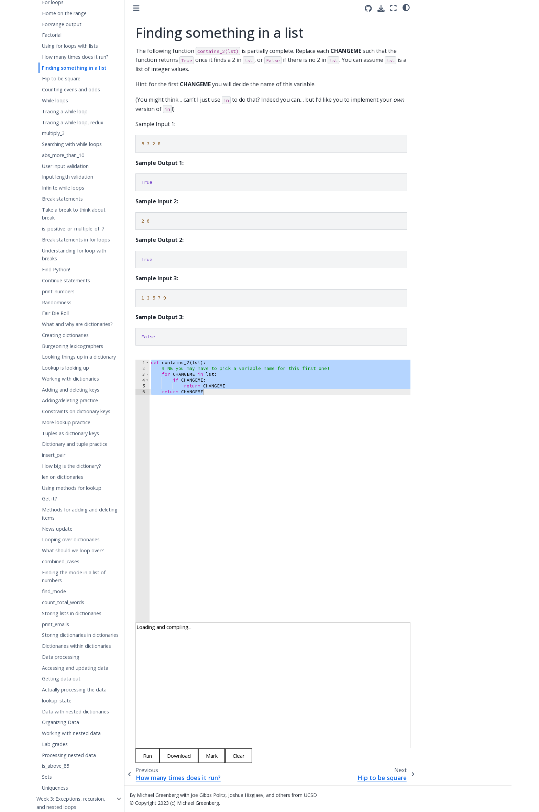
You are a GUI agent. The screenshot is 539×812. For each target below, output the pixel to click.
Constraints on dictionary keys (76, 411)
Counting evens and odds (71, 89)
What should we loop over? (73, 550)
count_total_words (63, 602)
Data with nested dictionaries (75, 711)
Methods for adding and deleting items (80, 513)
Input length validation (67, 176)
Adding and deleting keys (70, 389)
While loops (55, 100)
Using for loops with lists (70, 46)
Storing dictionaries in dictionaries (80, 635)
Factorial (52, 35)
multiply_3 (53, 133)
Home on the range (64, 13)
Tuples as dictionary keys (70, 433)
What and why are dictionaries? (77, 324)
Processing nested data (69, 755)
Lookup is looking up (65, 367)
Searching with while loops (72, 144)
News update (57, 529)
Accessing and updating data (75, 668)
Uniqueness (55, 788)
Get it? (49, 498)
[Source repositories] (368, 8)
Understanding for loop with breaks (74, 254)
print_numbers (58, 291)
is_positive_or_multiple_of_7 (73, 228)
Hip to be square (61, 78)
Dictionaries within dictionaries (76, 646)
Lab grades (55, 744)
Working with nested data (71, 733)
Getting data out (61, 678)
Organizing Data (60, 722)
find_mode (54, 591)
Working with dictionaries (70, 378)
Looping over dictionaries (71, 539)
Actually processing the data (74, 689)
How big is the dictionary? (71, 466)
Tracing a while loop (65, 111)
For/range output (61, 24)
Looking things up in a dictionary (79, 356)
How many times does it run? (75, 57)
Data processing (60, 657)
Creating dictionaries (65, 335)
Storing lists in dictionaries (71, 613)
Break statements (62, 198)
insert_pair (53, 455)
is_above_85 (55, 766)
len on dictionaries (62, 477)
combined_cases (60, 561)
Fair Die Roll (55, 313)
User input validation (65, 166)
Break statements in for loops (76, 239)
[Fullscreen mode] (393, 8)
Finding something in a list (74, 68)
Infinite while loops (63, 187)
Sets (47, 777)
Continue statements (66, 280)
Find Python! (56, 269)
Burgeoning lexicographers (72, 346)
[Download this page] (381, 8)
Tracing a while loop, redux (72, 122)
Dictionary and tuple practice (75, 444)
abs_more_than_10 (63, 155)
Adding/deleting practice (70, 400)
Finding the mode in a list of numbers (74, 576)
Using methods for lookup (71, 488)
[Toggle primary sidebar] (136, 8)
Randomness (57, 302)
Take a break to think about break (74, 213)
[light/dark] (406, 7)
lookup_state (57, 700)
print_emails (55, 624)
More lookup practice (66, 422)
